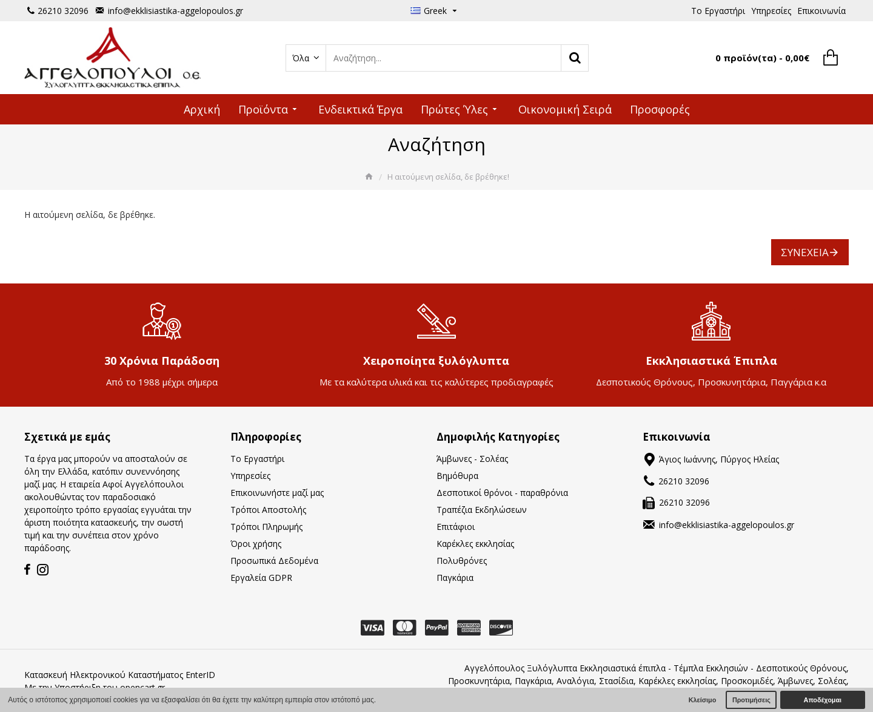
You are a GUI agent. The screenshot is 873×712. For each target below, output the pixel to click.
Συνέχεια (805, 252)
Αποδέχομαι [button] (822, 700)
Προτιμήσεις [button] (751, 700)
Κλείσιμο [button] (703, 700)
